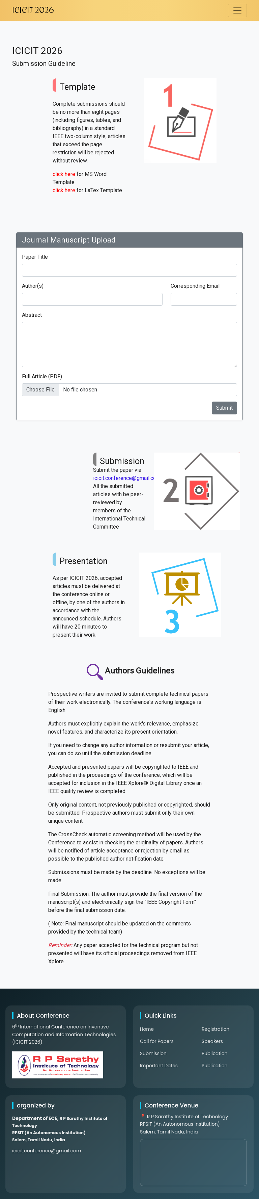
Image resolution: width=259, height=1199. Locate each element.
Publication (215, 1053)
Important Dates (159, 1065)
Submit (224, 408)
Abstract (32, 315)
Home (147, 1029)
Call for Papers (157, 1041)
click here (64, 174)
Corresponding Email (195, 286)
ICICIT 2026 (33, 10)
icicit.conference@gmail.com (127, 478)
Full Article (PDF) (42, 376)
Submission (153, 1053)
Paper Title (35, 257)
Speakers (212, 1041)
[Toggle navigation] (237, 10)
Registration (216, 1029)
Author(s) (33, 286)
